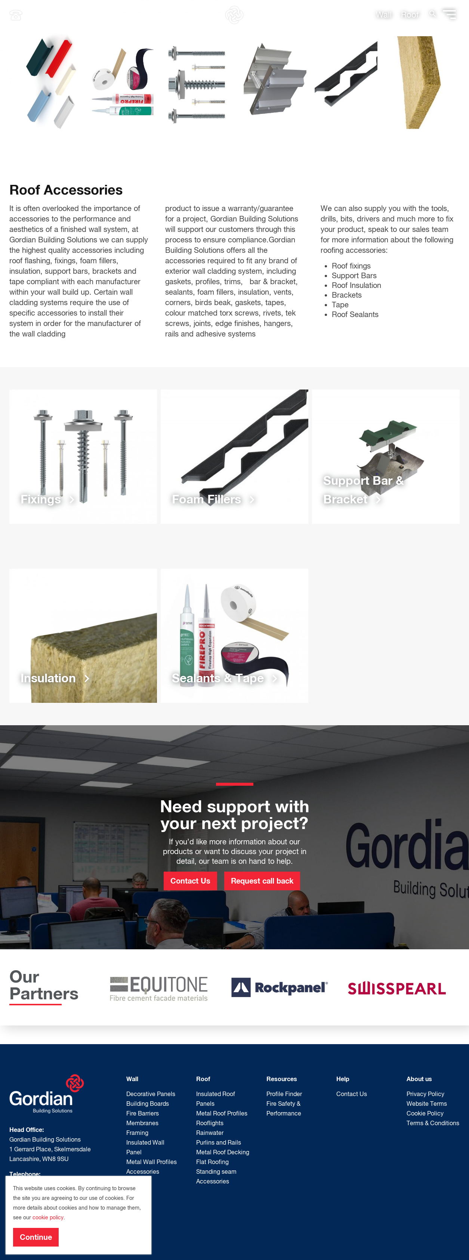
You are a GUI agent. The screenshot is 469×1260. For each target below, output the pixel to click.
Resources (281, 1078)
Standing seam (216, 1171)
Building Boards (147, 1103)
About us (419, 1078)
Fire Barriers (142, 1113)
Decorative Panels (150, 1093)
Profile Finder (284, 1093)
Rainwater (209, 1132)
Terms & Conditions (433, 1123)
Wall (384, 14)
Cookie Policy (425, 1113)
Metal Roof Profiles (221, 1113)
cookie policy (48, 1217)
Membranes (142, 1123)
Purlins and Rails (218, 1142)
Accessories (142, 1171)
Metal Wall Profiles (151, 1161)
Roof (410, 14)
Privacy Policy (425, 1093)
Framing (137, 1132)
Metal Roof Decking (222, 1152)
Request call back (262, 880)
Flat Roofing (212, 1161)
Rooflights (209, 1123)
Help (342, 1078)
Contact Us (190, 880)
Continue (36, 1236)
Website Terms (427, 1103)
